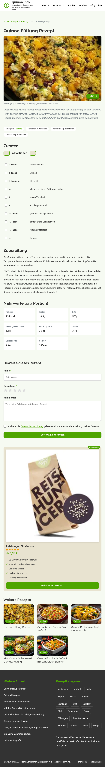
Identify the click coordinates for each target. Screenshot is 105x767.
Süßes (73, 696)
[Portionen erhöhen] (33, 153)
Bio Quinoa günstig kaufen (17, 734)
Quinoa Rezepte (12, 695)
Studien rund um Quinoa (16, 721)
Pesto (74, 725)
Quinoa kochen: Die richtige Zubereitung (24, 714)
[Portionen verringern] (7, 153)
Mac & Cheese (80, 718)
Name (7, 370)
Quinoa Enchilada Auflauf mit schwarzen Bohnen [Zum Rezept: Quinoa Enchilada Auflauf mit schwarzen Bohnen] (52, 660)
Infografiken (96, 5)
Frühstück (63, 689)
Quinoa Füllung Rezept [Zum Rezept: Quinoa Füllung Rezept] (17, 627)
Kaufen (71, 5)
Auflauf (77, 689)
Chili (60, 711)
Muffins (62, 725)
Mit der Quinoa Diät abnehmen (19, 708)
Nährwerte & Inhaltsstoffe (17, 701)
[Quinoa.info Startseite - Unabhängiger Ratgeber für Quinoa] (19, 5)
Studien (83, 5)
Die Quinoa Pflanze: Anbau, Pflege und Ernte (26, 727)
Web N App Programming (59, 762)
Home (6, 21)
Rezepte (57, 5)
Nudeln (85, 696)
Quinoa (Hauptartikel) (15, 688)
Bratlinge (62, 704)
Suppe (61, 696)
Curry (86, 711)
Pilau (85, 725)
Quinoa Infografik (12, 740)
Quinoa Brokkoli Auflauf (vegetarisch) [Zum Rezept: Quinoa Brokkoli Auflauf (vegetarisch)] (85, 629)
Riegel (96, 725)
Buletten (87, 704)
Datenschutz (96, 762)
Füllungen (63, 718)
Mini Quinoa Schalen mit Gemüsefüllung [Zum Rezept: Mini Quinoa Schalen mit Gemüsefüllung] (18, 660)
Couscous (73, 711)
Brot (75, 704)
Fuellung (24, 21)
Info (44, 5)
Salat (89, 689)
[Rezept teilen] (92, 96)
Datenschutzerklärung (32, 426)
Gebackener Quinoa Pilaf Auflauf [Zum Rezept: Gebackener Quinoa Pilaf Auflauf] (52, 629)
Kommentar (11, 397)
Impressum (82, 762)
